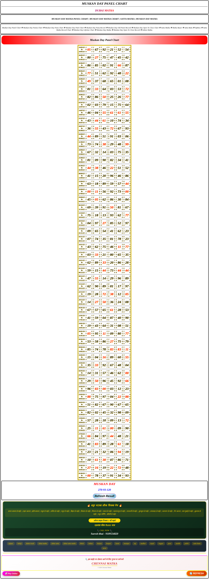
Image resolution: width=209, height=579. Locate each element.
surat (104, 548)
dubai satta (55, 543)
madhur (143, 543)
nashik (178, 543)
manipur (127, 543)
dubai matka (43, 543)
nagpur (161, 543)
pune (169, 543)
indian (90, 543)
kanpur (108, 543)
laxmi (117, 543)
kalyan (99, 543)
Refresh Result (104, 496)
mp (135, 543)
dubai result (30, 543)
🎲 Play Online (11, 574)
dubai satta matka (70, 543)
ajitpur (11, 543)
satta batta (196, 543)
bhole (82, 543)
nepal (152, 543)
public (187, 543)
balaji (20, 543)
